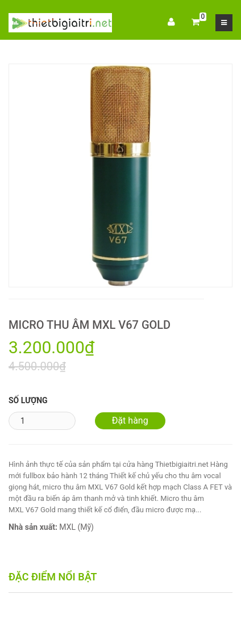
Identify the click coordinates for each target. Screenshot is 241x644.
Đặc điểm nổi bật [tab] (53, 577)
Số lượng (28, 400)
